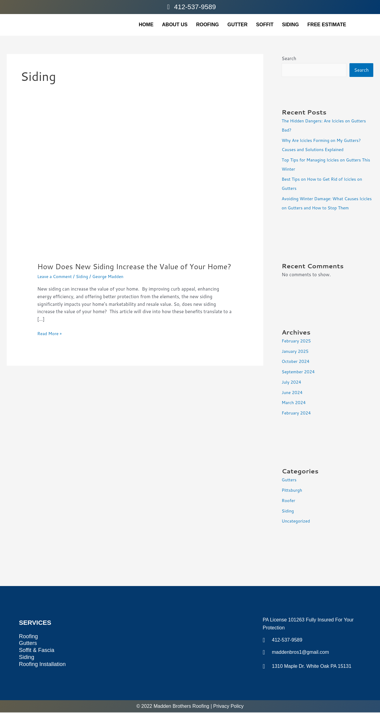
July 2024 (292, 382)
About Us (175, 24)
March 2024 (295, 403)
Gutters (290, 480)
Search (289, 58)
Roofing (207, 24)
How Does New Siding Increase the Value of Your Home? (128, 271)
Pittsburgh (293, 490)
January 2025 (296, 352)
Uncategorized (297, 521)
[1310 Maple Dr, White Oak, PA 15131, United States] (170, 642)
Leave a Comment (56, 287)
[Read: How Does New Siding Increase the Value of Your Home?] (135, 189)
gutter (238, 24)
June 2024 (293, 393)
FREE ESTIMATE (326, 24)
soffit (264, 24)
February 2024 (297, 413)
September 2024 (300, 372)
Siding (85, 287)
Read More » (50, 343)
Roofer (289, 501)
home (146, 24)
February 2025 (297, 341)
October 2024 (297, 362)
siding (290, 24)
